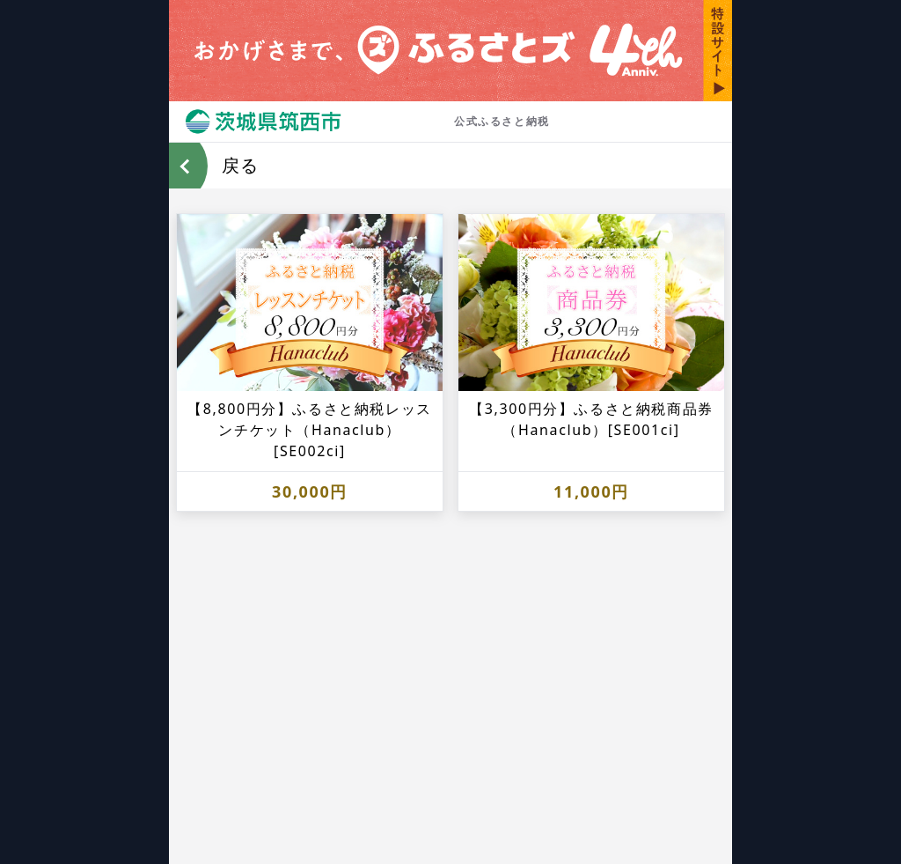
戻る (240, 165)
